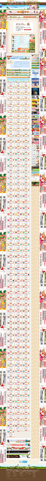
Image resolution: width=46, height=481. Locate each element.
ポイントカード (21, 475)
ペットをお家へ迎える (9, 475)
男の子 (23, 39)
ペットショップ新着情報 (29, 473)
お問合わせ (14, 476)
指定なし (21, 39)
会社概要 (34, 473)
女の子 (25, 39)
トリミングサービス (15, 473)
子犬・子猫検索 (8, 473)
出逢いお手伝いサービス (16, 475)
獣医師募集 (34, 476)
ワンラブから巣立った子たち (9, 476)
